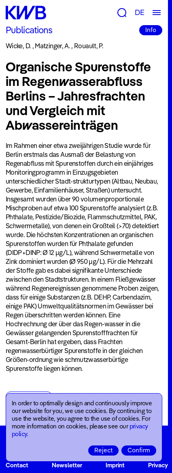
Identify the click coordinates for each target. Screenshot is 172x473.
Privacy (158, 465)
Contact (17, 465)
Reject (103, 450)
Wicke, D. (18, 46)
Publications (29, 30)
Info (150, 30)
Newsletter (67, 465)
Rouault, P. (88, 46)
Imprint (115, 465)
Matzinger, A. (52, 46)
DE (139, 12)
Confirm (138, 450)
